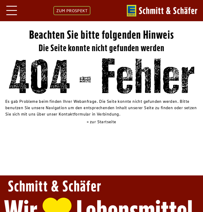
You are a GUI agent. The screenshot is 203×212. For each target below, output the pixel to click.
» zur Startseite (101, 121)
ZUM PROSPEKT (71, 10)
